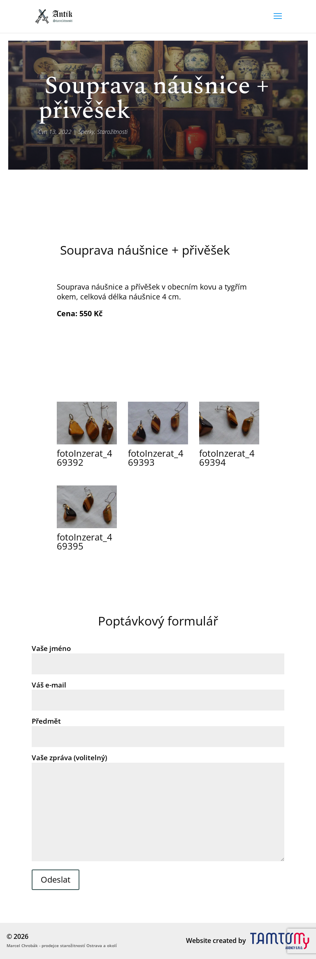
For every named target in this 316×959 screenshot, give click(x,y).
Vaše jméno (158, 656)
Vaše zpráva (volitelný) (158, 808)
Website (198, 940)
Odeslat (55, 879)
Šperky (86, 132)
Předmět (158, 728)
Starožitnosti (112, 132)
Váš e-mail (158, 692)
